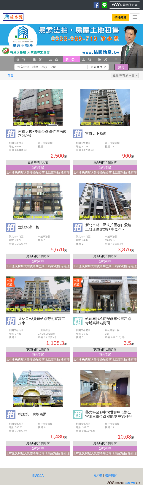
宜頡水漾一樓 (28, 227)
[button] (10, 46)
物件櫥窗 (111, 475)
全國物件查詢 (125, 5)
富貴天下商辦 (96, 133)
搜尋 (121, 67)
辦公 (71, 59)
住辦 (39, 59)
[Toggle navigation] (135, 17)
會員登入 (38, 475)
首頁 (10, 75)
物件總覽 (120, 17)
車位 (120, 59)
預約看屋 (38, 167)
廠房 (104, 59)
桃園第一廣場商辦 (32, 414)
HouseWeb (129, 482)
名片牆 (97, 475)
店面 (55, 59)
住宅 (22, 59)
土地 (88, 59)
